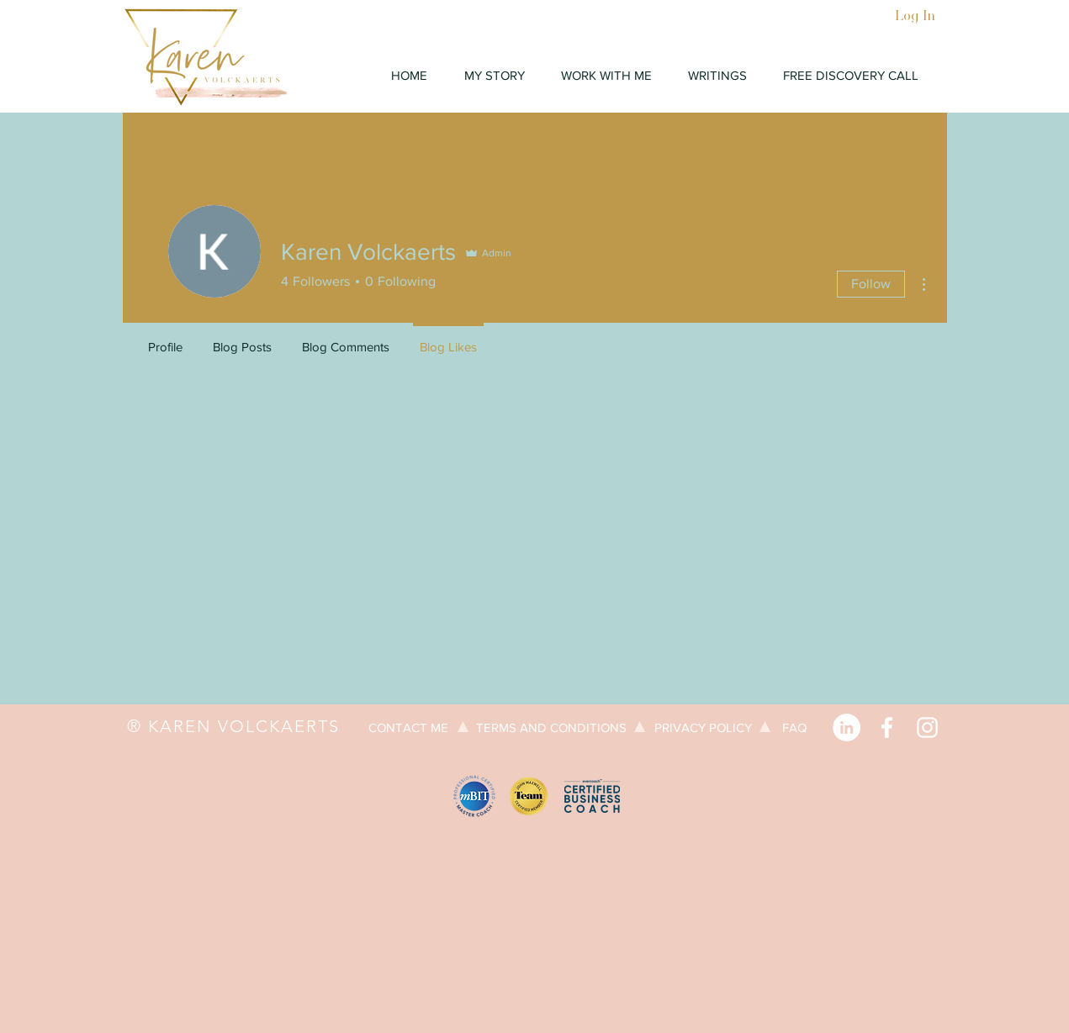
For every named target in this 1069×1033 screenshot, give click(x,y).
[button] (606, 76)
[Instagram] (927, 727)
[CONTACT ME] (409, 727)
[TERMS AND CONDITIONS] (551, 727)
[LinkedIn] (846, 727)
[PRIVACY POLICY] (703, 727)
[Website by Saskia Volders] (208, 800)
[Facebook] (887, 727)
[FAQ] (794, 727)
